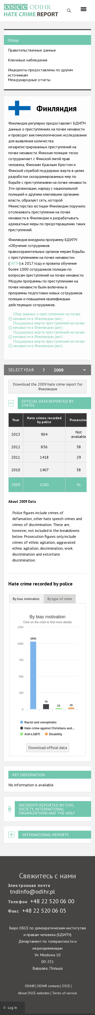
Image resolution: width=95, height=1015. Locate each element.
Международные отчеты (29, 79)
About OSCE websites (34, 993)
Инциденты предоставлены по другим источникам (40, 72)
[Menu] (83, 9)
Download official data (47, 747)
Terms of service (64, 993)
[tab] (26, 598)
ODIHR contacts (48, 986)
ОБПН (14, 263)
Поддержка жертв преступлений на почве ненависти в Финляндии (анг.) (49, 325)
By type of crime (60, 599)
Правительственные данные (32, 50)
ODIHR (30, 986)
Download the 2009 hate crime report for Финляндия (47, 386)
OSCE (66, 986)
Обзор (13, 40)
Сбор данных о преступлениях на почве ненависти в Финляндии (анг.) (46, 316)
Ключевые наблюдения (27, 59)
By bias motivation (26, 599)
